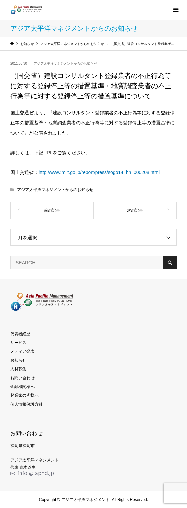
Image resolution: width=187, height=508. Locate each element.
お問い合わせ (22, 378)
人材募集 (18, 369)
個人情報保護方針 (26, 404)
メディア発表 (22, 351)
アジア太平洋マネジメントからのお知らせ (65, 63)
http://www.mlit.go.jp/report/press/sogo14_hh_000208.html (99, 172)
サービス (18, 342)
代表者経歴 (20, 334)
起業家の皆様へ (24, 395)
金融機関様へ (22, 386)
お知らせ (18, 360)
